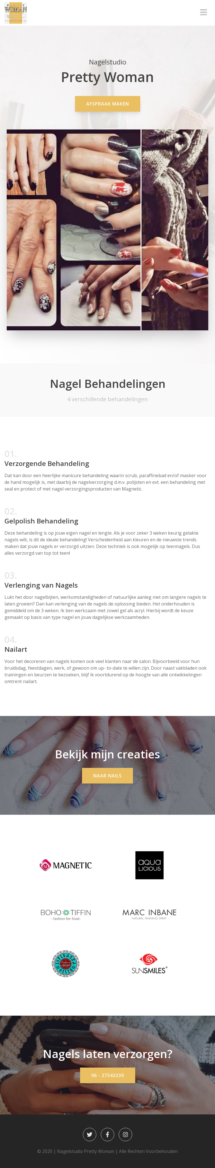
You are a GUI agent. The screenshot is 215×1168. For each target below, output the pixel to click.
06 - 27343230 (107, 1075)
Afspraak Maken (107, 104)
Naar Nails (107, 776)
